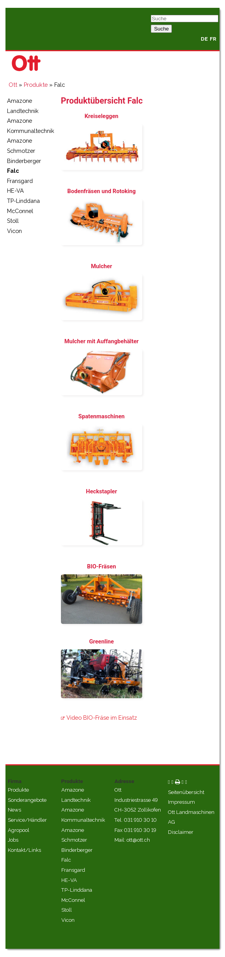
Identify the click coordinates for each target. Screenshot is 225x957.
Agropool (18, 830)
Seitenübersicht (186, 792)
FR (213, 39)
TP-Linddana (23, 200)
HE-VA (15, 190)
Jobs (13, 840)
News (14, 810)
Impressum (181, 802)
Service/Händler (27, 820)
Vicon (14, 231)
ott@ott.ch (138, 840)
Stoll (13, 220)
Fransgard (20, 180)
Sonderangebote (27, 800)
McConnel (20, 211)
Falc (13, 170)
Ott (13, 84)
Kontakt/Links (24, 850)
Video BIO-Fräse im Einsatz (101, 717)
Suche (161, 29)
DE (204, 39)
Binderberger (24, 161)
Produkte (36, 84)
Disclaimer (180, 832)
